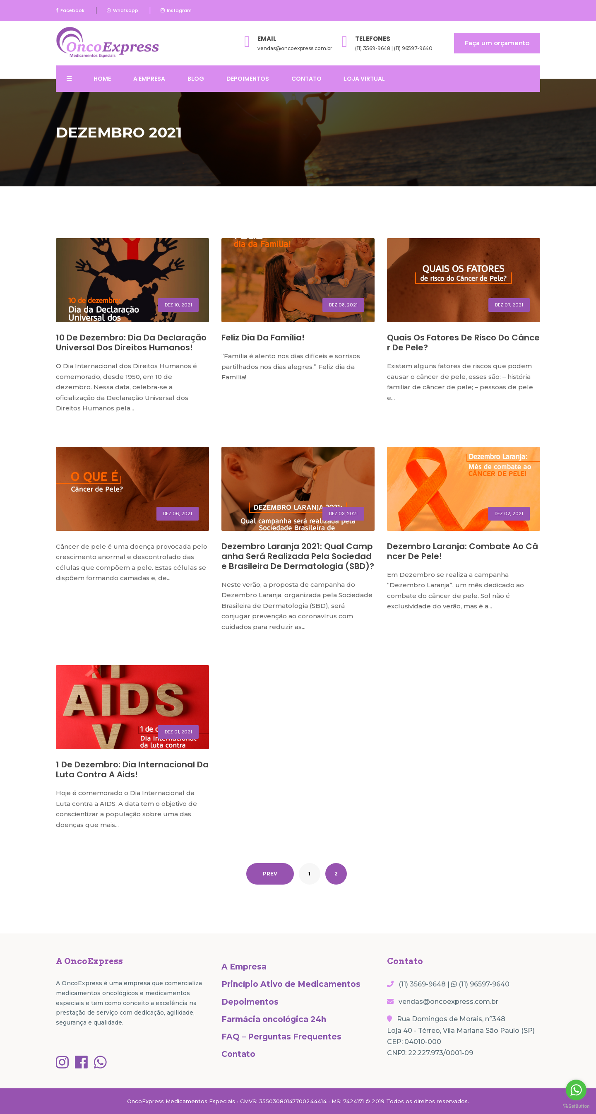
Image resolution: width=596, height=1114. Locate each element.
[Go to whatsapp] (576, 1090)
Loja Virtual (364, 79)
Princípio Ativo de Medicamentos (290, 984)
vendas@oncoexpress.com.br (294, 48)
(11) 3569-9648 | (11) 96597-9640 (394, 48)
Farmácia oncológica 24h (273, 1019)
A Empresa (149, 79)
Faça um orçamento (497, 43)
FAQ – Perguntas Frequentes (281, 1037)
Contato (306, 79)
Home (102, 79)
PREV (270, 873)
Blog (195, 79)
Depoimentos (247, 79)
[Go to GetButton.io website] (576, 1105)
